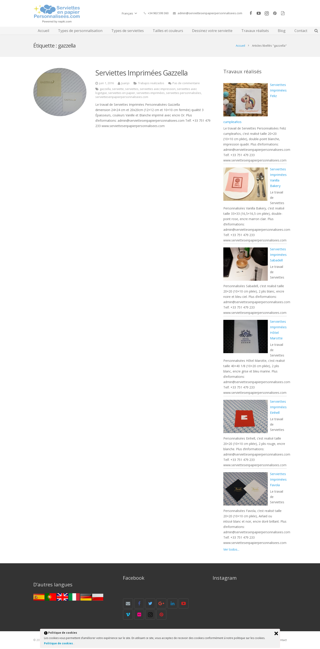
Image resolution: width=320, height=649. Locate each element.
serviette (118, 89)
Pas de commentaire (186, 83)
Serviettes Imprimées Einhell (278, 407)
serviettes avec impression (158, 89)
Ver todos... (231, 549)
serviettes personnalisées (183, 93)
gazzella (105, 89)
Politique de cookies (59, 643)
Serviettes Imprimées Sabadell (278, 254)
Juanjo (125, 83)
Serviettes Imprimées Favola (278, 479)
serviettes (131, 89)
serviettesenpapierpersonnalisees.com (121, 97)
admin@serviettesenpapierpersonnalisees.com (210, 13)
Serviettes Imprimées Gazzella (141, 73)
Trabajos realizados (151, 83)
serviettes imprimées (150, 93)
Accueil (240, 46)
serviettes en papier (121, 93)
